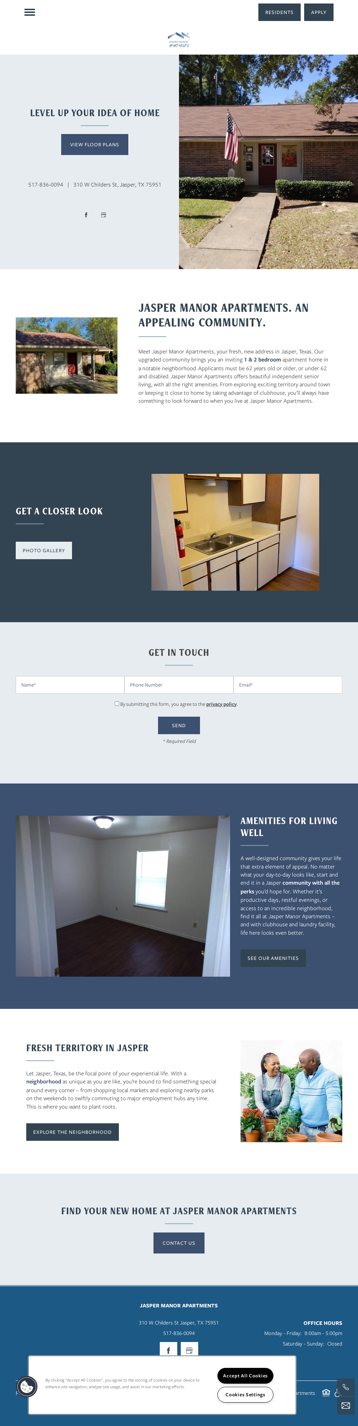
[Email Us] (346, 1405)
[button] (279, 12)
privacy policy (221, 704)
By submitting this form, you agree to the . (179, 704)
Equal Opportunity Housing (326, 1396)
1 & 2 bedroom (262, 359)
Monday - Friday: (283, 1332)
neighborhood (43, 1081)
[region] (162, 1385)
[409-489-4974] (346, 1387)
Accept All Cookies (245, 1375)
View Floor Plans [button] (94, 144)
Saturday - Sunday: (303, 1343)
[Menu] (29, 12)
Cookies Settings (245, 1394)
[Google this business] (103, 215)
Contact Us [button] (179, 1242)
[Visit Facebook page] (86, 215)
